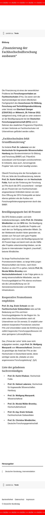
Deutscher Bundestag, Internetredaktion (20, 471)
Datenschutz (19, 499)
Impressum (30, 499)
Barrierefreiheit (7, 499)
